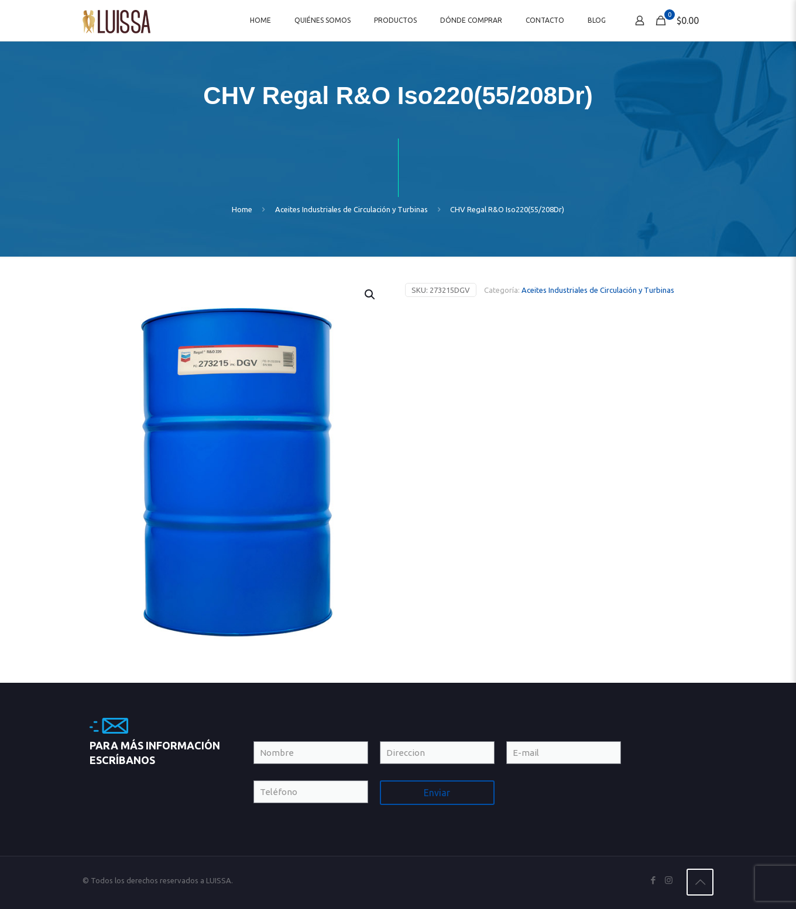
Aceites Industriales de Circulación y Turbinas (351, 209)
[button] (370, 294)
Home (242, 209)
